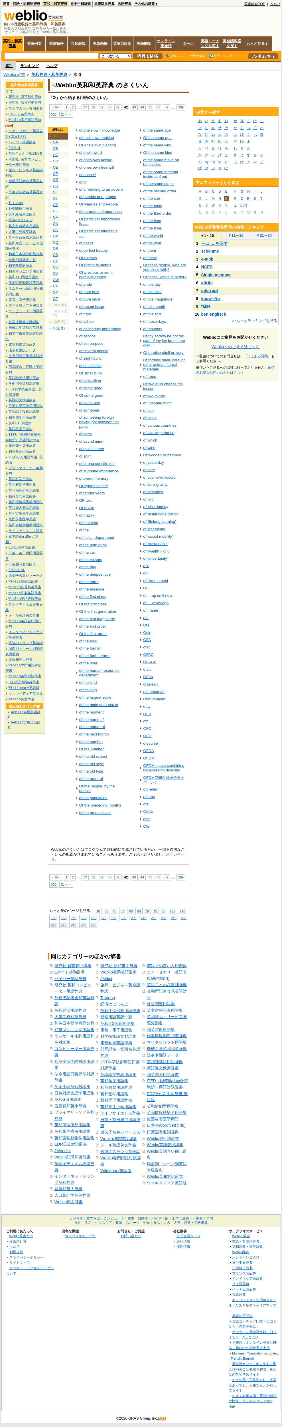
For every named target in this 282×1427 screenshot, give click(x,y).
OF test (85, 500)
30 (114, 910)
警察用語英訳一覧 (116, 1017)
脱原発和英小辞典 (70, 1106)
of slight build (90, 358)
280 (73, 924)
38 (93, 107)
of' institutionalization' (161, 514)
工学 (175, 1218)
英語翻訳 (144, 43)
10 (98, 910)
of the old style (91, 764)
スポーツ (132, 1222)
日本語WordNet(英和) (166, 1125)
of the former (90, 648)
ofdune (149, 797)
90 (163, 910)
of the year (152, 243)
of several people (93, 351)
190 (123, 918)
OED (147, 736)
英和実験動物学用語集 (74, 1138)
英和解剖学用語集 (163, 1106)
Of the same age (157, 138)
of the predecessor (95, 813)
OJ (55, 199)
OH (55, 186)
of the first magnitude (97, 619)
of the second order (159, 191)
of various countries (159, 425)
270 (63, 924)
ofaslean (150, 684)
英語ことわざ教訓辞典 (167, 984)
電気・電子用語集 (116, 1030)
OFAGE (149, 662)
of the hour (88, 663)
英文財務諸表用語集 (165, 1010)
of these (150, 258)
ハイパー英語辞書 (70, 978)
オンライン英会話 (166, 43)
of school (87, 321)
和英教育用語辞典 (116, 1087)
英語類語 (56, 43)
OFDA (148, 751)
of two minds (154, 396)
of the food (88, 641)
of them (149, 250)
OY (55, 293)
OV (55, 274)
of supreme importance (99, 471)
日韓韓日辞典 (104, 3)
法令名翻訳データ (163, 1055)
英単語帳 (100, 43)
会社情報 (183, 1241)
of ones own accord (96, 160)
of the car (87, 552)
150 (83, 918)
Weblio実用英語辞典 (118, 972)
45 (150, 107)
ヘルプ (275, 4)
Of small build (91, 373)
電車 (130, 1218)
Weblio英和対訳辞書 (165, 1176)
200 (133, 918)
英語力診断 (122, 43)
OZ (55, 299)
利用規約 (16, 1252)
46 (159, 107)
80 (155, 910)
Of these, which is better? (164, 277)
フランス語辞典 (244, 1273)
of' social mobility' (158, 536)
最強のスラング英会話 (120, 1151)
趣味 (118, 1222)
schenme (210, 251)
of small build (90, 366)
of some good (91, 388)
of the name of (91, 719)
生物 (146, 1222)
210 (143, 918)
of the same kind (157, 145)
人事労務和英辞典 (70, 1016)
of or (83, 182)
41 (118, 107)
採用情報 (183, 1246)
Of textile (86, 508)
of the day (87, 567)
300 (53, 114)
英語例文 (34, 43)
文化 (77, 1222)
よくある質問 (257, 356)
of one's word (90, 152)
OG (55, 180)
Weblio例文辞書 (68, 1202)
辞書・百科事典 (196, 1222)
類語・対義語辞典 (26, 3)
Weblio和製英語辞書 (118, 1138)
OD (55, 161)
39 (101, 107)
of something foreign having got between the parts (99, 422)
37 (85, 107)
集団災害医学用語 (163, 1119)
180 (113, 918)
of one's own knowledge (99, 130)
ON (55, 224)
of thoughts (152, 329)
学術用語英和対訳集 (72, 1086)
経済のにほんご (114, 1004)
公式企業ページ (188, 1236)
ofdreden (150, 789)
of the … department (96, 537)
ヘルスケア (103, 1222)
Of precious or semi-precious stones (96, 274)
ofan (147, 669)
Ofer (147, 826)
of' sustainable (155, 544)
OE (55, 168)
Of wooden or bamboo (162, 455)
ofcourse (150, 743)
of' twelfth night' (156, 551)
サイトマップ (19, 1262)
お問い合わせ (131, 1236)
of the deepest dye (95, 574)
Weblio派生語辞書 (163, 1138)
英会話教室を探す (232, 43)
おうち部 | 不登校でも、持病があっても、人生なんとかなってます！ (253, 1385)
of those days (154, 321)
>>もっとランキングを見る (254, 321)
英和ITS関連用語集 (117, 1023)
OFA (147, 640)
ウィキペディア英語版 (167, 1183)
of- (145, 573)
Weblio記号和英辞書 (72, 1157)
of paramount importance (100, 211)
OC (55, 155)
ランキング (29, 66)
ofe (146, 804)
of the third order (157, 213)
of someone (89, 410)
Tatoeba (107, 997)
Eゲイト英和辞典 (69, 972)
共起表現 (78, 43)
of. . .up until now (157, 595)
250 (183, 918)
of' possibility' (154, 529)
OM (56, 217)
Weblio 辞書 (14, 74)
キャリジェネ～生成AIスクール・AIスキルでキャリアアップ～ (252, 1305)
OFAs (148, 677)
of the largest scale (95, 697)
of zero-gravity (155, 484)
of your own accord (159, 477)
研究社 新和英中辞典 (118, 966)
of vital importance (158, 433)
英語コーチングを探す (210, 43)
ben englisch (213, 314)
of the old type (91, 771)
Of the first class (93, 604)
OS (55, 255)
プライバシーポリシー (26, 1257)
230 (163, 918)
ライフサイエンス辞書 (120, 1113)
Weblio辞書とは (21, 1236)
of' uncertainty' (155, 558)
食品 (156, 1222)
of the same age (157, 130)
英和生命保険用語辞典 (120, 1010)
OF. (146, 588)
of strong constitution (97, 463)
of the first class (92, 596)
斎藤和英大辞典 (68, 1188)
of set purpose (91, 343)
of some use (89, 403)
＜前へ (56, 107)
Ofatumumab (154, 699)
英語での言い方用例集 (167, 966)
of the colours (90, 560)
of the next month (94, 734)
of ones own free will (96, 167)
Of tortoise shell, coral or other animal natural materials (164, 364)
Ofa (146, 625)
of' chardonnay (155, 507)
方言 (177, 1222)
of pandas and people (97, 197)
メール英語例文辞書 (118, 1145)
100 (172, 910)
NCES (207, 267)
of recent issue (91, 307)
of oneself (87, 175)
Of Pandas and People (98, 204)
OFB (147, 714)
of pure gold (89, 292)
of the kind (88, 682)
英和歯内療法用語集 (72, 1131)
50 (131, 910)
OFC (147, 728)
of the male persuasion (98, 705)
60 (139, 910)
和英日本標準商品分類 (74, 1023)
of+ (146, 566)
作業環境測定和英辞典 (167, 1035)
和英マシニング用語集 (74, 1029)
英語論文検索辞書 (163, 1068)
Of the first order (93, 634)
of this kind (152, 292)
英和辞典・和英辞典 (49, 74)
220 (153, 918)
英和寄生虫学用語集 (118, 1106)
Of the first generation (97, 611)
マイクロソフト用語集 (167, 1042)
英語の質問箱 (242, 1316)
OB (55, 149)
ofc (145, 721)
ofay (146, 706)
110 (182, 910)
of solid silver (90, 380)
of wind (149, 448)
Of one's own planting (97, 145)
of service (87, 336)
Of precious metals (95, 265)
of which (150, 440)
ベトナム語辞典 (244, 1289)
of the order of (91, 779)
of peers (86, 243)
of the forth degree (95, 656)
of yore (149, 470)
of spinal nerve (91, 449)
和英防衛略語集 (161, 1029)
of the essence (91, 589)
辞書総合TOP (254, 4)
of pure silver (90, 299)
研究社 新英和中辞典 (73, 966)
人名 (166, 1222)
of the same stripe (158, 184)
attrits (207, 283)
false (206, 306)
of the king (88, 690)
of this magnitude (157, 299)
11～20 (236, 235)
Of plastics (88, 258)
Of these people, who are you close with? (164, 267)
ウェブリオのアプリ (80, 1236)
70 (147, 910)
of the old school (93, 756)
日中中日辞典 (80, 3)
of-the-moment (155, 581)
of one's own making (96, 138)
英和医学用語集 (114, 1094)
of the (84, 530)
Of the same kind (157, 152)
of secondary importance (100, 329)
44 (142, 107)
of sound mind (91, 441)
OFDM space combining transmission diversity (163, 767)
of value (150, 418)
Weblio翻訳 (240, 1252)
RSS (162, 1418)
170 (103, 918)
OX (55, 286)
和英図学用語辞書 (163, 1074)
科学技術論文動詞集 (118, 1036)
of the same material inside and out (160, 174)
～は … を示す (214, 243)
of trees (149, 376)
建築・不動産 (192, 1218)
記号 (243, 205)
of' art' (148, 499)
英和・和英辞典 (55, 3)
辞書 (6, 3)
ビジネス (76, 1218)
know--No (210, 298)
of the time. (152, 228)
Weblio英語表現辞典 (165, 1144)
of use (148, 410)
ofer (146, 819)
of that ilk (87, 515)
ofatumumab (154, 692)
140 (73, 918)
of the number (91, 741)
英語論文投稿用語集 (118, 1074)
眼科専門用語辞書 (116, 1100)
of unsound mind (157, 403)
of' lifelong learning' (159, 521)
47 (167, 107)
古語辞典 (124, 3)
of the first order (92, 626)
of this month (154, 307)
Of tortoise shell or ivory (163, 352)
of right (85, 314)
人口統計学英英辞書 (72, 1195)
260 (53, 924)
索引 (9, 66)
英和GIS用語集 (68, 1099)
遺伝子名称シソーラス (120, 1132)
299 (181, 107)
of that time (88, 523)
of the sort (151, 198)
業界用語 (93, 1218)
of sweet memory (93, 478)
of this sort (152, 314)
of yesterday (153, 462)
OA (55, 142)
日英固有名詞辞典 (163, 1132)
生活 (88, 1222)
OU (55, 267)
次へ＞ (66, 114)
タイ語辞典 (240, 1284)
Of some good (91, 395)
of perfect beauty (93, 250)
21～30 (264, 235)
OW (56, 280)
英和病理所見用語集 (72, 1124)
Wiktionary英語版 (115, 1170)
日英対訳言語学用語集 (74, 1093)
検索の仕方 (18, 1241)
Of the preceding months (100, 805)
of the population (93, 798)
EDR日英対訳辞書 (70, 1144)
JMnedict (62, 1150)
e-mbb (207, 259)
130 (63, 918)
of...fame (150, 610)
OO (55, 230)
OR (55, 249)
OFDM (149, 758)
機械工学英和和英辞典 (167, 1048)
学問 (209, 1218)
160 (93, 918)
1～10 (207, 235)
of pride (85, 284)
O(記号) (59, 328)
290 (83, 924)
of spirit (85, 456)
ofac (146, 647)
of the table (152, 206)
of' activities (153, 492)
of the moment (91, 712)
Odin (147, 632)
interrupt (209, 290)
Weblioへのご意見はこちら (236, 346)
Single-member (216, 275)
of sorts (85, 434)
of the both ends (93, 545)
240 (173, 918)
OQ (55, 243)
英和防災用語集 (114, 1081)
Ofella (148, 811)
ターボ (188, 43)
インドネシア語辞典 (247, 1278)
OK (55, 205)
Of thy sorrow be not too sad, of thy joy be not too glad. (164, 340)
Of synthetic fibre (93, 486)
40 (109, 107)
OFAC (148, 654)
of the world (153, 235)
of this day (152, 284)
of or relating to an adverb (101, 189)
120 (53, 918)
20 (106, 910)
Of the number (91, 749)
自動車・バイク (150, 1218)
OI (55, 192)
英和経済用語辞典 (70, 1010)
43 (134, 107)
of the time (152, 221)
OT (55, 261)
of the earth (89, 582)
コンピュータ (114, 1218)
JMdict (106, 978)
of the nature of (92, 727)
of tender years (92, 493)
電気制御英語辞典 (116, 1043)
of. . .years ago (156, 603)
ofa (146, 618)
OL (55, 211)
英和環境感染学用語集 (167, 1112)
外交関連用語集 (161, 1003)
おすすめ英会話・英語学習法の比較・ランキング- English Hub (253, 1401)
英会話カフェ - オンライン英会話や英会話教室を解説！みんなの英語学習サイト (253, 1369)
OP (55, 236)
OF (55, 174)
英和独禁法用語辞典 (165, 1061)
